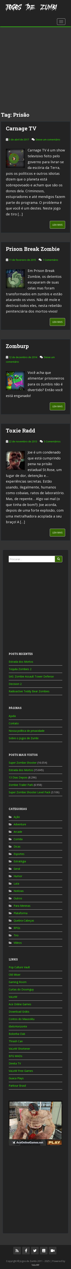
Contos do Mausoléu (21, 1019)
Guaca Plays (16, 1078)
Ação (17, 817)
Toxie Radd (20, 430)
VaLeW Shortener (19, 1048)
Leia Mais (57, 224)
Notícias (19, 891)
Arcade (18, 831)
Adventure (20, 824)
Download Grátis (19, 1011)
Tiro (16, 935)
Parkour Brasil (17, 1085)
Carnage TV (21, 128)
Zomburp (17, 346)
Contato (14, 723)
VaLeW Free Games (21, 1071)
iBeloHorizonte (18, 1026)
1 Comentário (50, 260)
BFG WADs (15, 1056)
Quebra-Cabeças (24, 920)
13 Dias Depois (18, 777)
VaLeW (13, 997)
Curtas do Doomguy (21, 989)
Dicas (17, 846)
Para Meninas (22, 905)
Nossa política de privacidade (26, 731)
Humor (18, 876)
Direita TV (15, 1063)
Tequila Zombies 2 (20, 669)
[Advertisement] (35, 67)
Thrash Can (16, 1041)
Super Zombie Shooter (23, 762)
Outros (18, 898)
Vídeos (18, 942)
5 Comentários (52, 441)
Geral (17, 868)
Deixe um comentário (48, 139)
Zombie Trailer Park (21, 785)
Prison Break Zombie (33, 248)
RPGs (17, 928)
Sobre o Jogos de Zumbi (23, 738)
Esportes (19, 854)
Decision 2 (15, 684)
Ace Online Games (20, 1004)
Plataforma (20, 913)
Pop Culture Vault (19, 967)
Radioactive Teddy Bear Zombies (29, 691)
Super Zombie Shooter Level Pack (29, 792)
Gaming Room (18, 982)
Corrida (18, 839)
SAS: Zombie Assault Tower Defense (31, 676)
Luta (16, 883)
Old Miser (14, 974)
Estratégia (20, 861)
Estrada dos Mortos (21, 661)
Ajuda (12, 716)
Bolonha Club (17, 1034)
